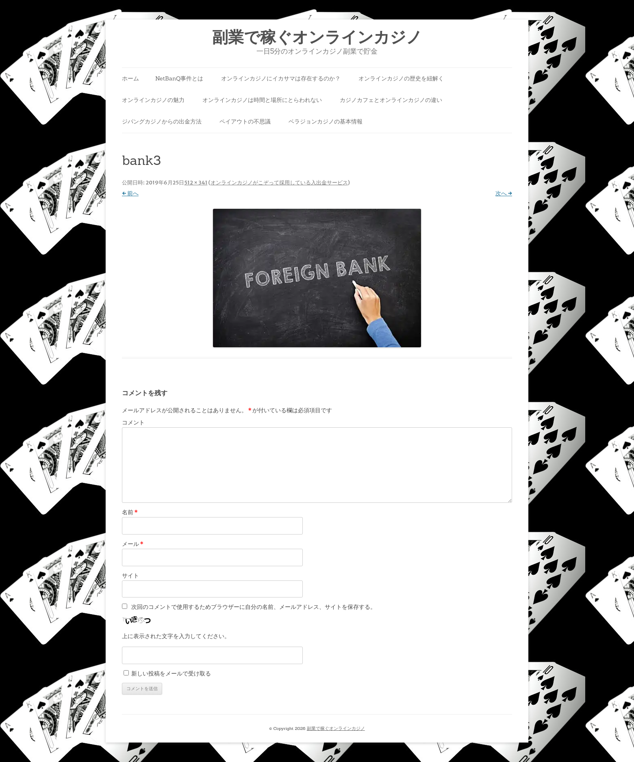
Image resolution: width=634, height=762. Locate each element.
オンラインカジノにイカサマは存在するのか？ (281, 78)
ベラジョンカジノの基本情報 (326, 121)
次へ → (503, 193)
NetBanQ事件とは (179, 78)
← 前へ (130, 193)
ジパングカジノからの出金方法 (162, 121)
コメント (133, 422)
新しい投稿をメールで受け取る (171, 673)
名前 (130, 512)
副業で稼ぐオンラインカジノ (317, 37)
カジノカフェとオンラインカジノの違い (391, 100)
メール (132, 544)
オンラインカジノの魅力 (153, 100)
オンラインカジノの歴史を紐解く (401, 78)
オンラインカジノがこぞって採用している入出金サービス (279, 182)
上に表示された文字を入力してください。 (176, 636)
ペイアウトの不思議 (245, 121)
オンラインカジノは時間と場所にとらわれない (262, 100)
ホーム (130, 78)
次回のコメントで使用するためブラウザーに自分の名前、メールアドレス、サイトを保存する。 (253, 606)
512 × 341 (195, 182)
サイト (130, 575)
